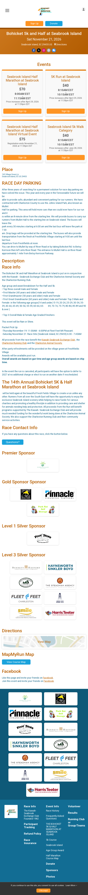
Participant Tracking (31, 826)
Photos (50, 876)
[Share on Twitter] (39, 50)
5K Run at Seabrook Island (65, 78)
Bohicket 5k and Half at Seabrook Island (44, 33)
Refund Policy (32, 833)
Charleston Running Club (14, 343)
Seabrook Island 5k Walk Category (66, 128)
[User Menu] (83, 9)
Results (72, 812)
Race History (52, 810)
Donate (54, 23)
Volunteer (74, 806)
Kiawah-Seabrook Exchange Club (58, 340)
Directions (61, 44)
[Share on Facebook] (34, 50)
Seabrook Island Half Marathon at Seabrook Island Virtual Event (22, 130)
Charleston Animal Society (48, 343)
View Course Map (16, 662)
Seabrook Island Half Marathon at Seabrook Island (22, 80)
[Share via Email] (49, 50)
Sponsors (52, 870)
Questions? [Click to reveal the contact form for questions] (12, 442)
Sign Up (34, 23)
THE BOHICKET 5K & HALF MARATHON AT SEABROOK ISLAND (53, 829)
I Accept (43, 890)
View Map (44, 641)
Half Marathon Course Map (53, 857)
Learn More (70, 885)
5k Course (51, 840)
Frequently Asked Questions (55, 817)
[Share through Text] (54, 50)
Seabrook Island (54, 845)
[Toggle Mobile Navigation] (7, 10)
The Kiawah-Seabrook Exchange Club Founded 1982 (31, 814)
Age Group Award (55, 850)
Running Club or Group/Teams (76, 822)
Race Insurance (30, 842)
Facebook (48, 678)
